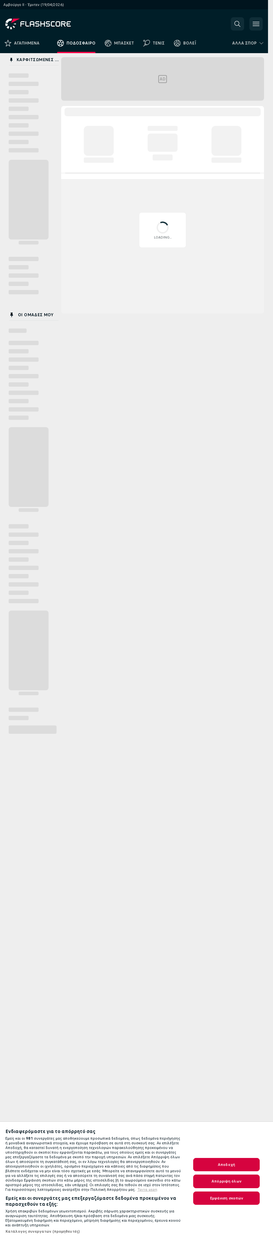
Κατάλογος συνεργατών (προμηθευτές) (42, 1231)
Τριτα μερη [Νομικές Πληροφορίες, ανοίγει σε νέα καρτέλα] (147, 1189)
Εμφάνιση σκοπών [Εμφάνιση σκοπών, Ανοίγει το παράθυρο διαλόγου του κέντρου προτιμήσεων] (226, 1198)
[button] (237, 24)
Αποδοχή (226, 1164)
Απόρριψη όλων (226, 1181)
